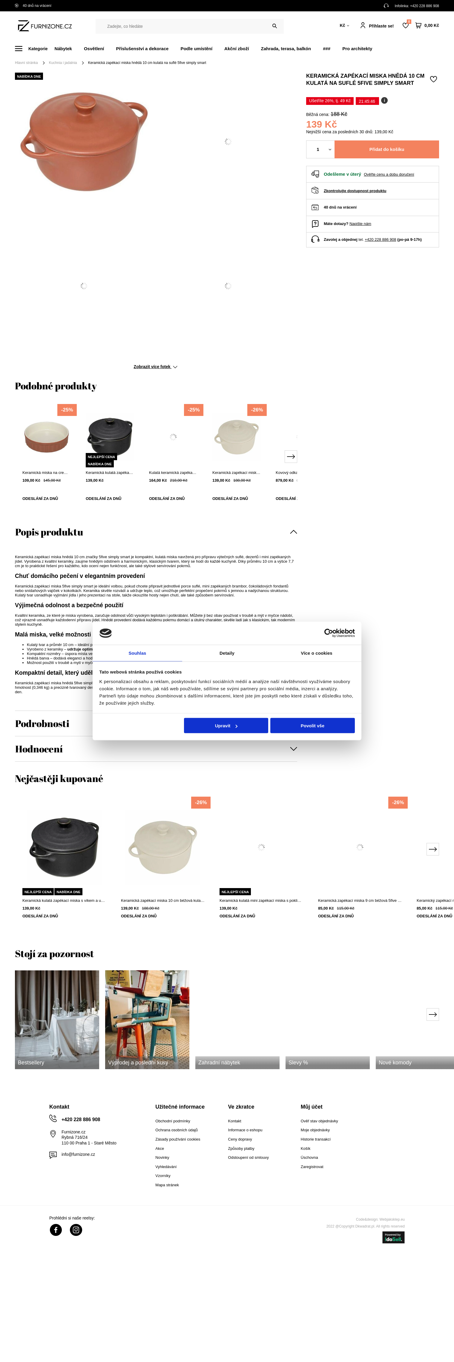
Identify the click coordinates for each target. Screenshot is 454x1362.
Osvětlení (94, 48)
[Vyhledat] (274, 26)
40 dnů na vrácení (33, 6)
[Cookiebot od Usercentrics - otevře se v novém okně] (329, 632)
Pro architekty (357, 48)
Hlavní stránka (26, 63)
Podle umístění (196, 48)
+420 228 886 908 (424, 6)
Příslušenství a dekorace (142, 48)
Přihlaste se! (381, 26)
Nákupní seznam (409, 21)
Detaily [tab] (227, 652)
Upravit (226, 726)
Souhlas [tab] (137, 652)
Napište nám (360, 223)
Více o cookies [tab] (316, 652)
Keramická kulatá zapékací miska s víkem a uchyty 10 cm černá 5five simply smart (110, 472)
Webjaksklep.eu (392, 1219)
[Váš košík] (427, 25)
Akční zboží (236, 48)
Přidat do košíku (386, 149)
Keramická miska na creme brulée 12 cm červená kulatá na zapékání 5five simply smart (46, 472)
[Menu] (35, 48)
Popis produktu (49, 531)
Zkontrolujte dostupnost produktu (355, 191)
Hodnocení (39, 748)
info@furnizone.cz (78, 1154)
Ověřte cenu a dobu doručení (389, 174)
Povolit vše (312, 726)
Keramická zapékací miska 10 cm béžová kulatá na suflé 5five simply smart (236, 472)
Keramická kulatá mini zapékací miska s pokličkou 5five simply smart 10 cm (261, 900)
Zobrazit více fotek (156, 366)
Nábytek (63, 48)
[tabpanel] (46, 457)
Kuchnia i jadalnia (63, 63)
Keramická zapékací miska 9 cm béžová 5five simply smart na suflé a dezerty (360, 900)
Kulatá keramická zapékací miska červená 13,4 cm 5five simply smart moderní (173, 472)
